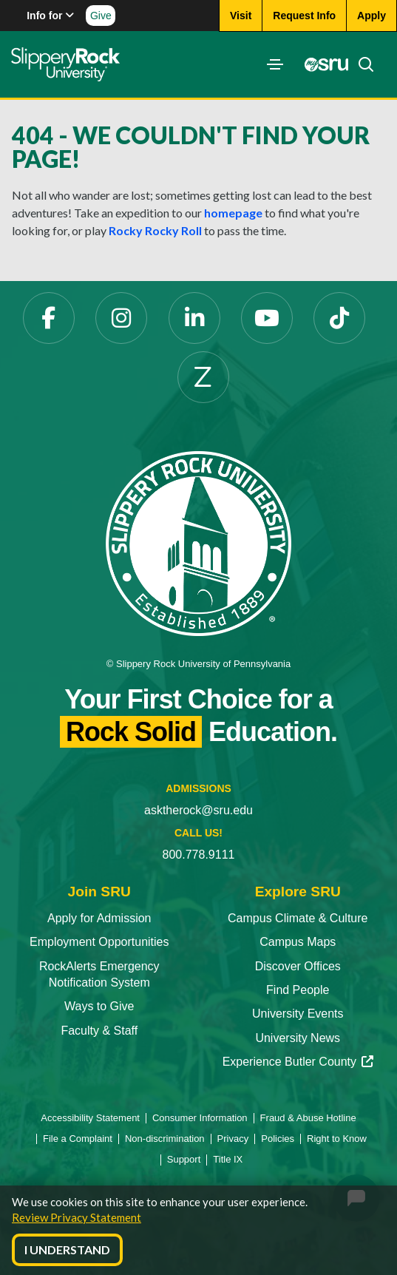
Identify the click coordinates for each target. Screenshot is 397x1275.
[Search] (361, 64)
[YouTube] (267, 318)
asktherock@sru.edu (198, 810)
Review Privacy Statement (76, 1217)
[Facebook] (49, 318)
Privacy (233, 1138)
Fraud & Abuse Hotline (308, 1117)
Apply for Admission (99, 918)
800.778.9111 (199, 854)
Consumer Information (200, 1117)
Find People (297, 990)
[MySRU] (322, 64)
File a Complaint (77, 1138)
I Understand (67, 1249)
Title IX (227, 1159)
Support (184, 1159)
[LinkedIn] (194, 318)
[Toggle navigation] (275, 64)
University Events (298, 1013)
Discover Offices (298, 966)
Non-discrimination (165, 1138)
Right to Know (337, 1138)
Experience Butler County (298, 1061)
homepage (233, 213)
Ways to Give (99, 1006)
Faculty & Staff (99, 1030)
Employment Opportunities (99, 942)
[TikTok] (339, 318)
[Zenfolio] (203, 377)
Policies (277, 1138)
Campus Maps (297, 942)
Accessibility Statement (90, 1117)
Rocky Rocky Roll (155, 230)
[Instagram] (121, 318)
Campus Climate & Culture (297, 918)
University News (297, 1038)
